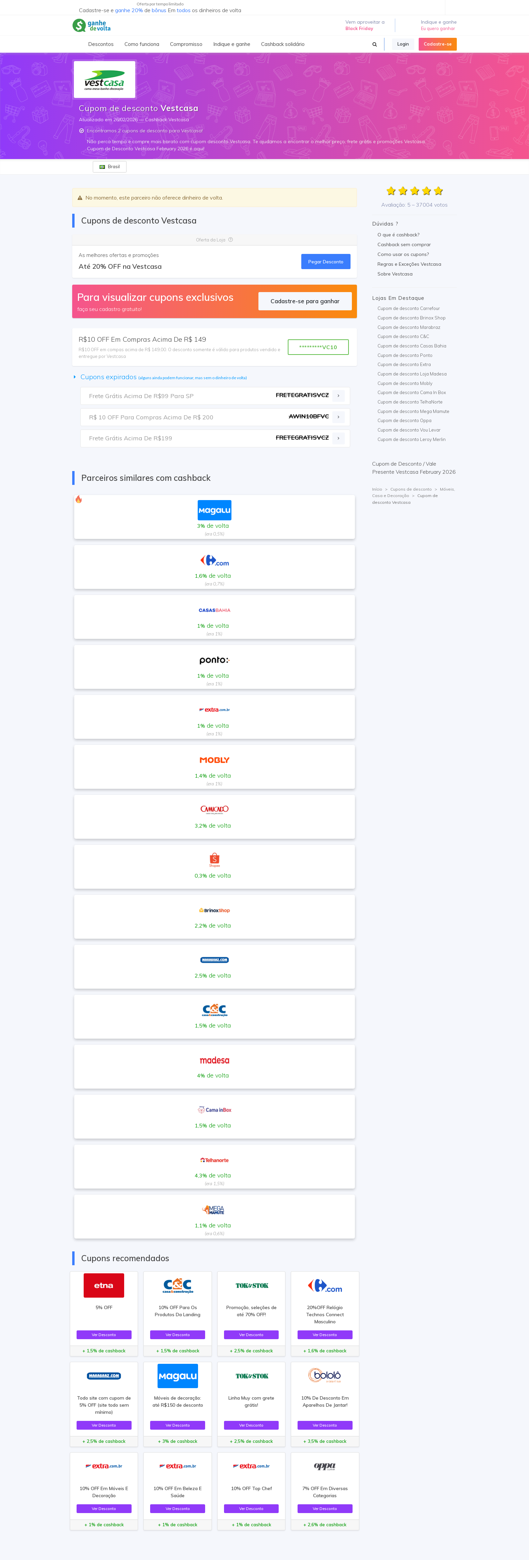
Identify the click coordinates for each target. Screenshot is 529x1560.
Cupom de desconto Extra (404, 364)
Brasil (110, 166)
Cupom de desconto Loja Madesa (412, 373)
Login (403, 44)
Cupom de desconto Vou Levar (409, 430)
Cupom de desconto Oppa (404, 420)
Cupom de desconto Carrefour (409, 308)
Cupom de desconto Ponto (405, 355)
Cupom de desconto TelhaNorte (410, 402)
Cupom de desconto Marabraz (409, 327)
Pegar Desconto (325, 261)
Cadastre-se (438, 44)
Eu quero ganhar (438, 28)
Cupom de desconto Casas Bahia (412, 345)
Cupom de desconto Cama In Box (412, 392)
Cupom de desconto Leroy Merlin (412, 439)
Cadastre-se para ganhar (305, 301)
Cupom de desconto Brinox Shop (412, 317)
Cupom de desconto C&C (403, 336)
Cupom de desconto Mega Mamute (413, 411)
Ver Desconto (104, 1334)
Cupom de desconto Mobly (405, 383)
